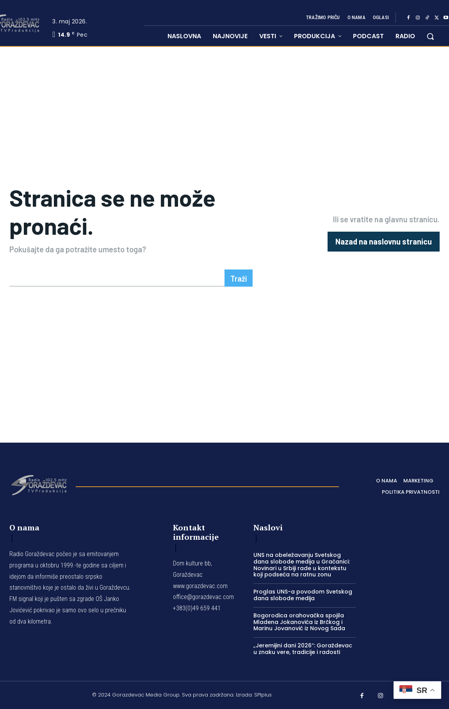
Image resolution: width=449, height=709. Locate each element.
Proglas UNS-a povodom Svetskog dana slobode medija (302, 595)
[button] (430, 36)
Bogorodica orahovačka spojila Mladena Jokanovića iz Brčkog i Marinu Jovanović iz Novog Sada (299, 622)
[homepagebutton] (384, 242)
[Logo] (38, 484)
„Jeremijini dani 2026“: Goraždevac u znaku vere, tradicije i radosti (302, 649)
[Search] (238, 278)
